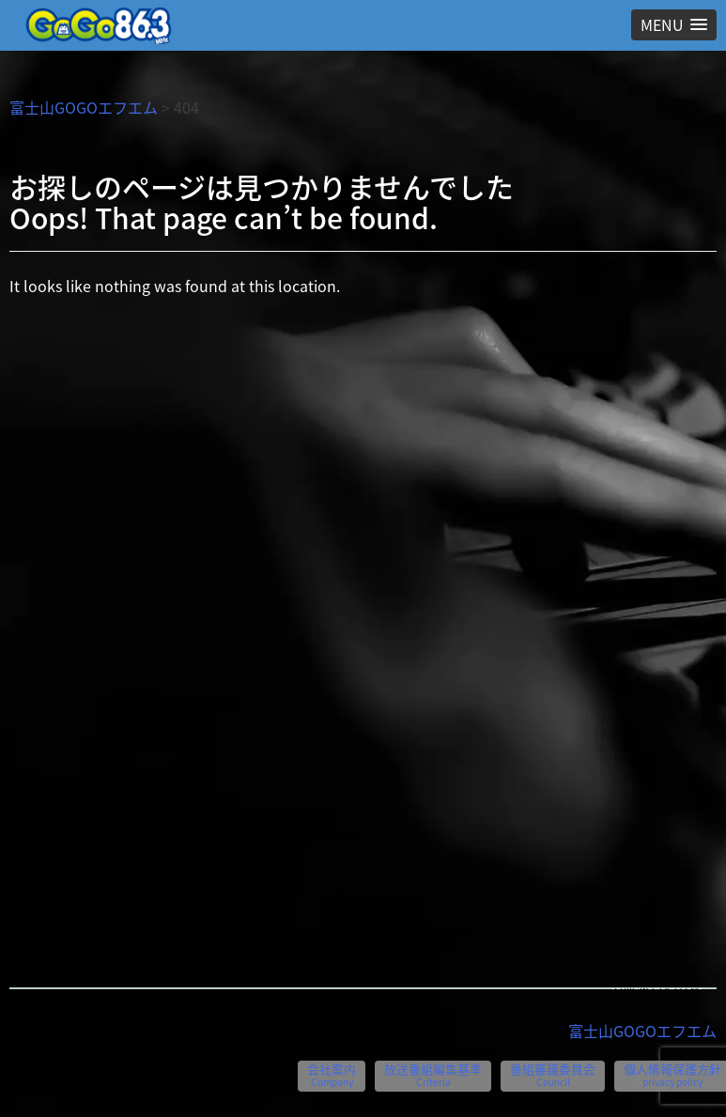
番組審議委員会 (552, 1074)
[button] (674, 24)
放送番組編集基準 (433, 1074)
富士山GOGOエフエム (83, 107)
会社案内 (331, 1074)
